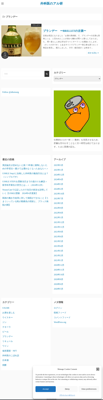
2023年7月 (58, 198)
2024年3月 (58, 184)
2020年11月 (59, 270)
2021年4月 (58, 246)
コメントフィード (62, 317)
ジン (4, 322)
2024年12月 (59, 175)
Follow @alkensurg (10, 92)
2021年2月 (58, 255)
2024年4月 (58, 179)
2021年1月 (58, 260)
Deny (67, 389)
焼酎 (4, 365)
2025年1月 (58, 170)
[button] (97, 369)
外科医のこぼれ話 (10, 355)
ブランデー (36, 25)
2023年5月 (58, 203)
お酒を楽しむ (8, 313)
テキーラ (6, 327)
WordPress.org (60, 322)
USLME (5, 308)
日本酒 (5, 360)
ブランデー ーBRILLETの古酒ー (64, 30)
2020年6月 (58, 284)
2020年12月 (59, 265)
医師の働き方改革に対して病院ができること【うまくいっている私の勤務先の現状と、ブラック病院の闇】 (25, 201)
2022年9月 (58, 208)
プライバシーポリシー (67, 395)
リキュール (7, 341)
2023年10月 (59, 194)
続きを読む (93, 53)
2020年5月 (58, 289)
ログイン (58, 308)
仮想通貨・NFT (9, 351)
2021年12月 (59, 222)
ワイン (5, 346)
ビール (5, 332)
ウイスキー (7, 317)
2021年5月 (58, 241)
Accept (46, 389)
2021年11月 (59, 227)
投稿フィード (60, 313)
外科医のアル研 (51, 3)
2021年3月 (58, 251)
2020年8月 (58, 279)
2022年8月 (58, 213)
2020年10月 (59, 274)
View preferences (89, 389)
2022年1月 (58, 217)
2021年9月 (58, 232)
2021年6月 (58, 236)
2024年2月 (58, 189)
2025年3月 (58, 165)
